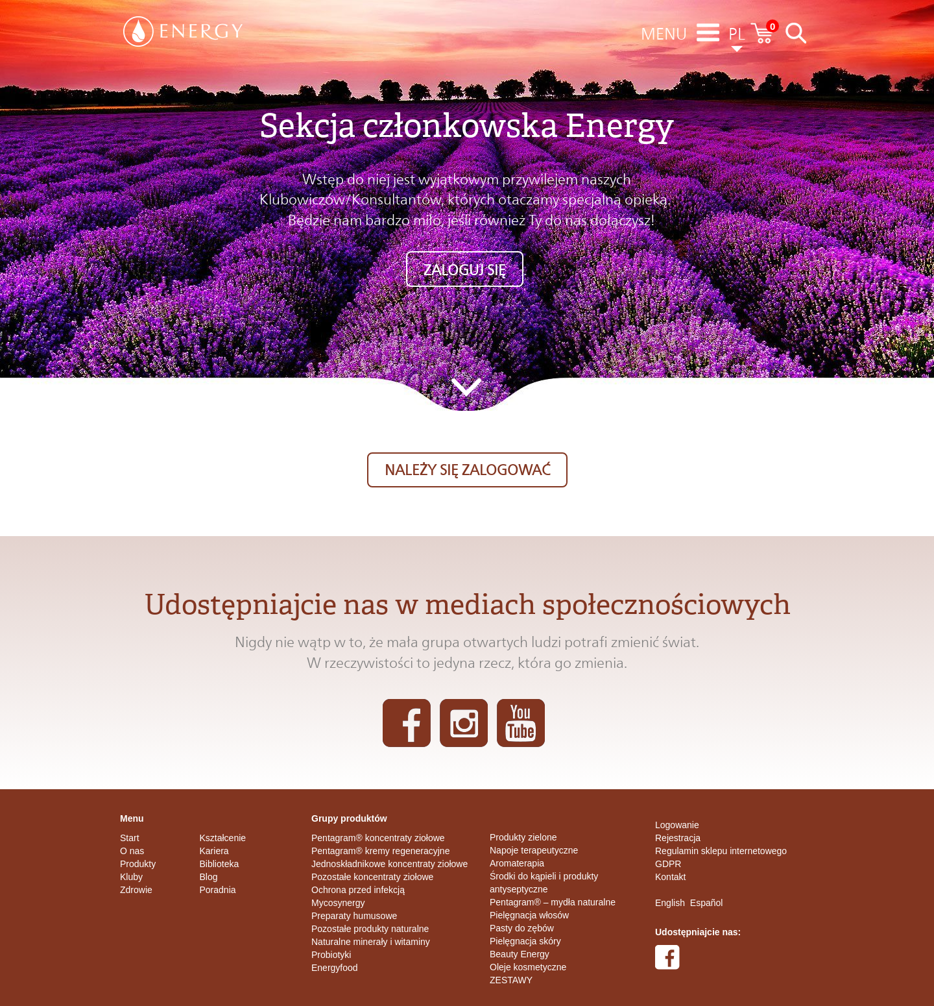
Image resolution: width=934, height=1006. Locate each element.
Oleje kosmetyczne (528, 967)
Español (706, 903)
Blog (209, 877)
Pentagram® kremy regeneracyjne (380, 851)
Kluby (131, 877)
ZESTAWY (511, 980)
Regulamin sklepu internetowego (721, 851)
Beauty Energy (519, 954)
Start (129, 838)
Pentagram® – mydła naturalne (553, 902)
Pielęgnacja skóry (525, 941)
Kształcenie (223, 838)
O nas (132, 851)
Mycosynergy (338, 903)
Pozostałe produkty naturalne (370, 929)
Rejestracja (677, 838)
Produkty (138, 864)
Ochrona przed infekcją (358, 890)
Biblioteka (219, 864)
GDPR (668, 864)
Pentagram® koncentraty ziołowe (378, 838)
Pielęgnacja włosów (529, 915)
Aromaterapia (517, 863)
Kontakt (670, 877)
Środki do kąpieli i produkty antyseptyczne (544, 882)
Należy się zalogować (467, 469)
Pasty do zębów (522, 928)
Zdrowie (136, 890)
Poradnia (218, 890)
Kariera (214, 851)
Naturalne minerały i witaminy (370, 942)
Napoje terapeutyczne (534, 850)
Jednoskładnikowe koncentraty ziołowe (389, 864)
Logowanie (677, 825)
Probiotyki (331, 955)
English (670, 903)
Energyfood (334, 968)
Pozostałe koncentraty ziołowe (372, 877)
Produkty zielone (523, 837)
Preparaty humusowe (354, 916)
